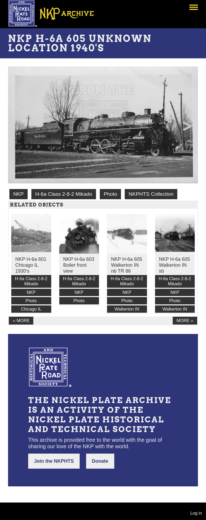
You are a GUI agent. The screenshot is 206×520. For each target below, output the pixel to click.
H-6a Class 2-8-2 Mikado (63, 194)
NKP (18, 194)
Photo (110, 194)
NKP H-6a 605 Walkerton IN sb (174, 265)
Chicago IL (31, 309)
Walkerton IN (127, 309)
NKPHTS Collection (151, 194)
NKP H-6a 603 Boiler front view (78, 265)
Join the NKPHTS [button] (54, 461)
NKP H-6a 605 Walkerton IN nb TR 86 (126, 265)
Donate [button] (100, 461)
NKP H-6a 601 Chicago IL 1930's (30, 265)
